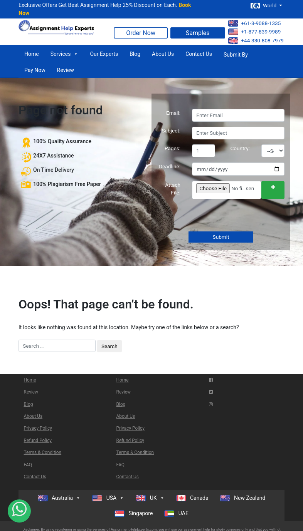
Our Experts (104, 54)
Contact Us (198, 54)
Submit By (236, 55)
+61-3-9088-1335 (254, 23)
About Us (163, 54)
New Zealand (243, 498)
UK (150, 498)
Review (65, 70)
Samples (198, 33)
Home (31, 54)
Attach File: (172, 189)
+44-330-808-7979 (256, 40)
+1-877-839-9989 (254, 31)
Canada (192, 498)
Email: (173, 113)
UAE (176, 513)
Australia (59, 498)
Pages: (172, 148)
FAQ (28, 464)
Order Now (140, 33)
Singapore (133, 513)
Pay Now (34, 70)
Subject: (171, 130)
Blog (135, 54)
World (264, 5)
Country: (240, 148)
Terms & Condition (43, 452)
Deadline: (169, 166)
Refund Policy (38, 440)
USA (108, 498)
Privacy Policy (38, 428)
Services (64, 54)
